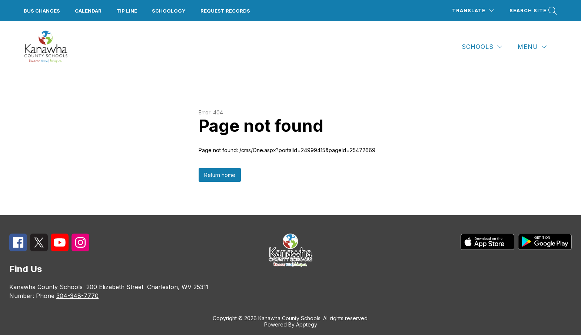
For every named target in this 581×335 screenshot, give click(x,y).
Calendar (88, 11)
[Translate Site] (473, 10)
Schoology (169, 11)
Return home (219, 175)
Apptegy (306, 324)
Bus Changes (42, 11)
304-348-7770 (77, 295)
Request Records (225, 11)
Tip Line (126, 11)
